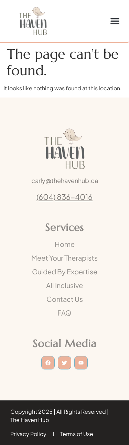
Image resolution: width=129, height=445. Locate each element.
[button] (115, 21)
